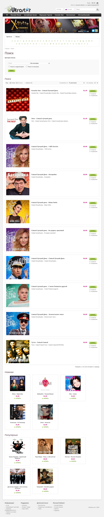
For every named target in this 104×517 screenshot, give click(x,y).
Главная (7, 48)
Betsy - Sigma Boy (15, 394)
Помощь (8, 514)
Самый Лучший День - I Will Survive (44, 146)
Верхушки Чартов (46, 15)
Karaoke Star (59, 15)
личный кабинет (80, 5)
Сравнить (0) (29, 82)
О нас (7, 505)
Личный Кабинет (58, 505)
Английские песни (30, 15)
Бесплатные (71, 15)
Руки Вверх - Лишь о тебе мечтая (40, 457)
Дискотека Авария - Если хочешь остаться (15, 487)
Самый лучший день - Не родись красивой (47, 230)
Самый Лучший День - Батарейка (44, 174)
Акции (39, 509)
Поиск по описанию (33, 66)
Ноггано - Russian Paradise (64, 457)
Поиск (12, 48)
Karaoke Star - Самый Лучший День (44, 90)
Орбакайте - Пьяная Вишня (40, 394)
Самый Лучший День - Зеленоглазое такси (47, 314)
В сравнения (94, 95)
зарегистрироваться (93, 5)
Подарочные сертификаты (45, 507)
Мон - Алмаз (64, 394)
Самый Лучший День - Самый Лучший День (48, 258)
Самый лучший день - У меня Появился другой (49, 286)
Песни (18, 36)
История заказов (58, 507)
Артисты (9, 36)
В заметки (93, 93)
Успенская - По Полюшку (15, 422)
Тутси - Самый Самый (39, 342)
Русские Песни (16, 15)
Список (13, 82)
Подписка (56, 510)
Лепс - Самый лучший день (41, 118)
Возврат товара (26, 507)
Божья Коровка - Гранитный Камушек (15, 457)
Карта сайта (25, 509)
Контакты (24, 505)
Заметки (56, 509)
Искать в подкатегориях (17, 66)
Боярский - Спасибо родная (40, 487)
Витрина (20, 82)
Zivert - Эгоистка (40, 422)
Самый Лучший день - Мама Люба (44, 202)
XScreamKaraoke (84, 15)
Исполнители (41, 505)
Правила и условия (11, 512)
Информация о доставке (12, 507)
